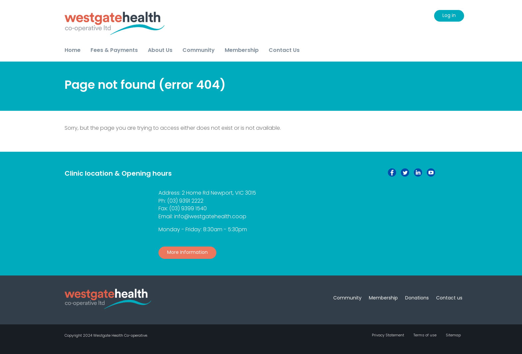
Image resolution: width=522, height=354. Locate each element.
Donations (417, 297)
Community (347, 297)
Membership (383, 297)
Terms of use (424, 335)
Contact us (449, 297)
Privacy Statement (388, 335)
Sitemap (453, 335)
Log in (449, 15)
